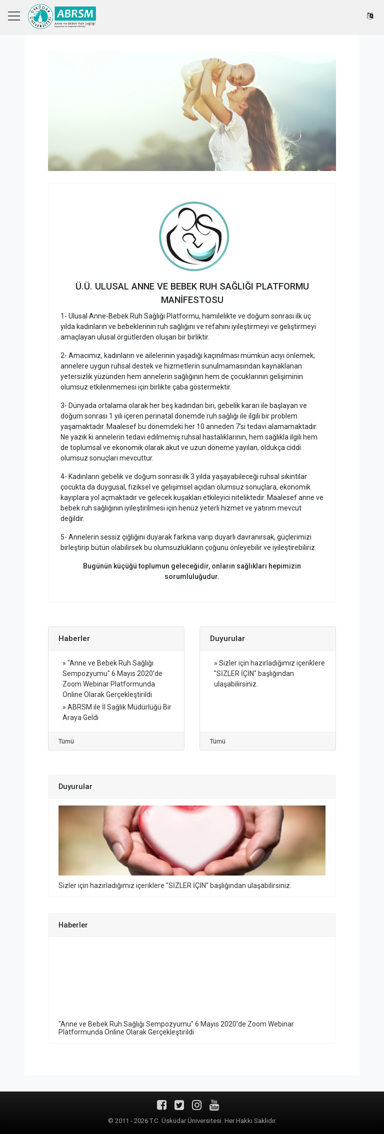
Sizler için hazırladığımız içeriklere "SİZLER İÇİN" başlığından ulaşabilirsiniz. (175, 886)
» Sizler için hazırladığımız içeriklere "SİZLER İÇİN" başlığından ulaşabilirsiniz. (269, 673)
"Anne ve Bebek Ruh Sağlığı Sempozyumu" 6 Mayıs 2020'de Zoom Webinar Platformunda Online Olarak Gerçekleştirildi (176, 1028)
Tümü (66, 741)
